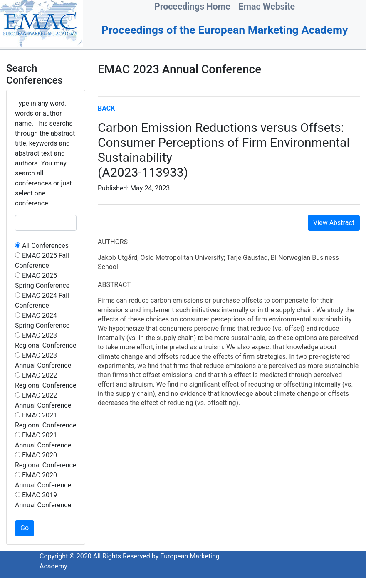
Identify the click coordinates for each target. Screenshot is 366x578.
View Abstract (333, 223)
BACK (106, 108)
